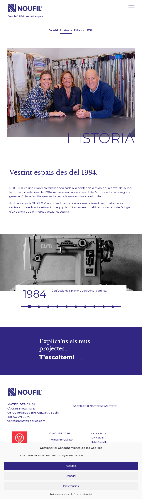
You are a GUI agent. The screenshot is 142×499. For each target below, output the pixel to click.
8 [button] (94, 305)
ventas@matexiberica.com (26, 419)
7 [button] (85, 305)
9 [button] (103, 305)
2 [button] (39, 305)
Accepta (71, 465)
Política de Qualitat (61, 438)
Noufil (53, 30)
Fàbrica (79, 30)
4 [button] (57, 305)
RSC (90, 30)
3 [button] (48, 305)
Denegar (71, 475)
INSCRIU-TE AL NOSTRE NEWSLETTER (95, 404)
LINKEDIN (97, 436)
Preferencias (71, 486)
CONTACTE (98, 431)
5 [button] (66, 305)
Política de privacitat (81, 494)
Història (66, 30)
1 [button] (29, 305)
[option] (71, 265)
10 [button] (113, 305)
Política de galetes (59, 494)
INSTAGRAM (99, 440)
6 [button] (76, 305)
